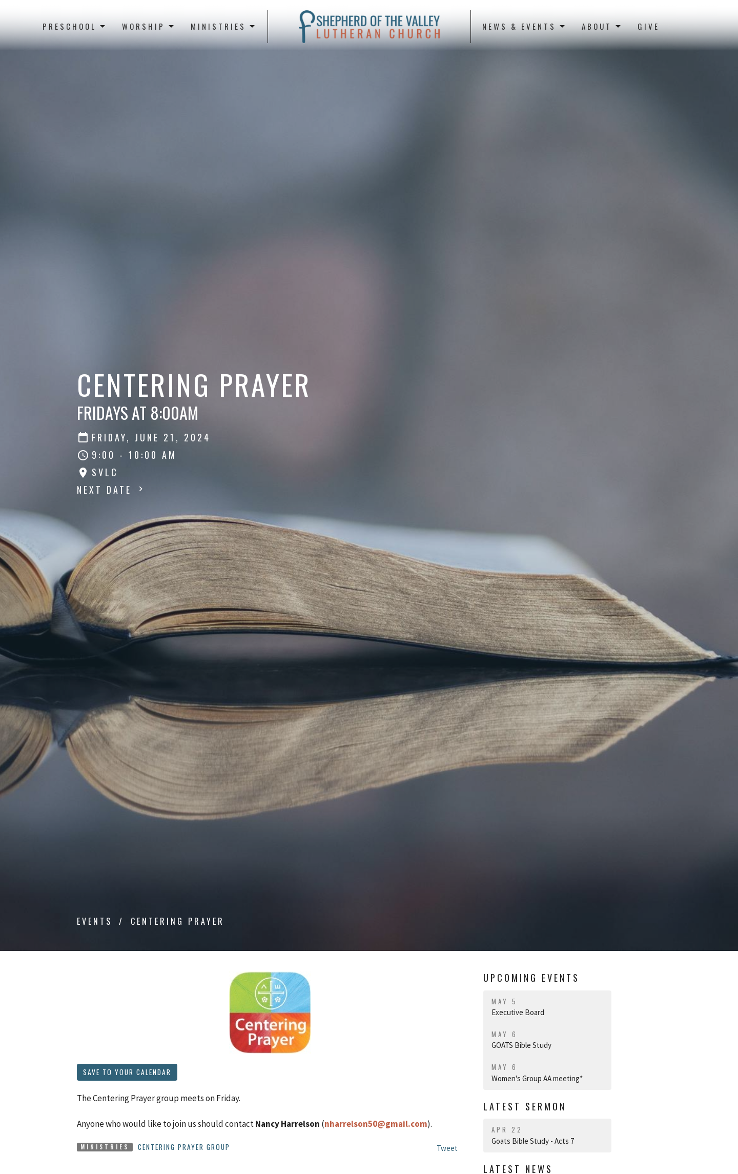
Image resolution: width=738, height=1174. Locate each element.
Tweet (447, 1148)
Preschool (75, 26)
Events (94, 921)
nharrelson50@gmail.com (375, 1123)
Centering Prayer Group (184, 1147)
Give (649, 26)
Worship (148, 26)
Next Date (111, 489)
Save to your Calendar (127, 1072)
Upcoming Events (531, 977)
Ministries (223, 26)
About (602, 26)
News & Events (524, 26)
